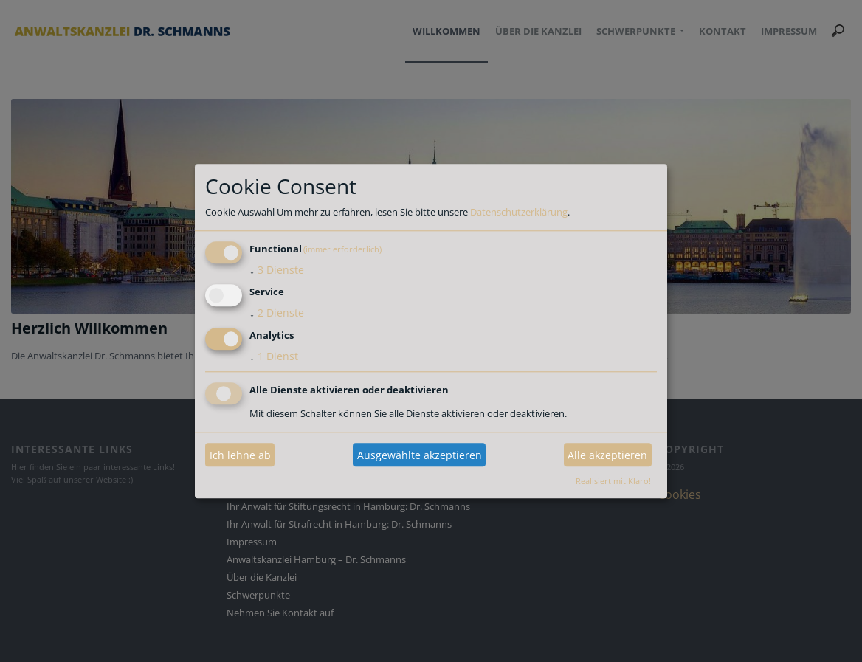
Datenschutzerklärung (519, 211)
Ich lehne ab (240, 455)
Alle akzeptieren (607, 455)
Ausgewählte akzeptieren (419, 455)
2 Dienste (276, 313)
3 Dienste (276, 270)
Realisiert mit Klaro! (613, 480)
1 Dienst (273, 357)
